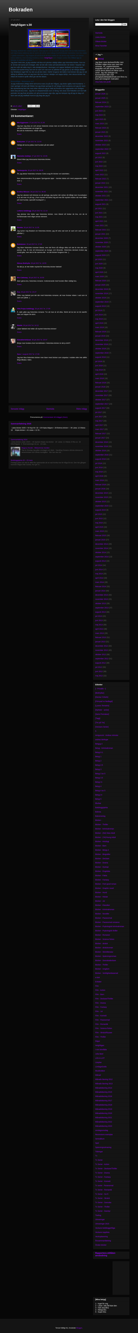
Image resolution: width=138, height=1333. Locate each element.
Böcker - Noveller (102, 914)
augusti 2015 (100, 510)
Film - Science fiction (103, 1028)
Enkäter (98, 982)
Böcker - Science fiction (104, 939)
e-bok (97, 977)
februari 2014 (100, 586)
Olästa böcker (100, 41)
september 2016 (101, 455)
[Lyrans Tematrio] (102, 706)
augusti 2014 (100, 561)
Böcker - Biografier (102, 854)
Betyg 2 (98, 761)
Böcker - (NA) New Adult (105, 833)
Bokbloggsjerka (101, 807)
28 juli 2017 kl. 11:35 (31, 227)
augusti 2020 (100, 255)
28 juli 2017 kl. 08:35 (35, 170)
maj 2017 (99, 421)
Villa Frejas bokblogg (25, 309)
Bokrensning (100, 816)
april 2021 (99, 221)
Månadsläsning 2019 (103, 1109)
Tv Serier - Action (102, 1164)
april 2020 (99, 272)
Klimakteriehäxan (24, 340)
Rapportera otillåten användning (105, 1254)
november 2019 (101, 293)
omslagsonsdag (101, 1130)
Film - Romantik (101, 1024)
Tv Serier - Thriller (102, 1207)
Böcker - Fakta (101, 875)
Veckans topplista (102, 1232)
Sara (19, 354)
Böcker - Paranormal (103, 918)
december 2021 (101, 187)
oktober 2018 (100, 349)
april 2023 (99, 119)
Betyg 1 (98, 756)
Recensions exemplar (104, 1134)
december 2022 (101, 136)
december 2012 (101, 646)
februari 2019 (100, 332)
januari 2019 (100, 336)
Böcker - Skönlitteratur (104, 952)
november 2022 (101, 140)
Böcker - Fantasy (102, 880)
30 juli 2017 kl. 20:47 (39, 340)
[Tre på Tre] (100, 723)
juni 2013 (99, 620)
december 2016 (101, 442)
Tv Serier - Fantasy (103, 1177)
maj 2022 (99, 166)
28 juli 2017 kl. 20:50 (36, 278)
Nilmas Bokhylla (23, 263)
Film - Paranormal (102, 1020)
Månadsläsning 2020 (103, 1113)
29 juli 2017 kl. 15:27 (28, 292)
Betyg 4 (98, 786)
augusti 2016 (100, 459)
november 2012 (101, 650)
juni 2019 (99, 315)
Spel (97, 1143)
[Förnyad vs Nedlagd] (104, 701)
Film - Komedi (100, 1016)
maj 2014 (99, 574)
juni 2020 (99, 264)
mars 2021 (99, 225)
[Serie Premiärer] (102, 714)
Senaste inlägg (17, 409)
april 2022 (99, 170)
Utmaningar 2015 (102, 1224)
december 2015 (101, 493)
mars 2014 (99, 582)
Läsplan (98, 1062)
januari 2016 (100, 489)
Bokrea (98, 812)
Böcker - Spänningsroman (105, 956)
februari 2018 (100, 383)
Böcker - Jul (100, 901)
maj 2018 (99, 370)
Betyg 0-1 (99, 752)
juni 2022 (99, 162)
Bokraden (21, 9)
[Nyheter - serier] (102, 710)
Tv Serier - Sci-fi (101, 1194)
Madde (19, 325)
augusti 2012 (100, 663)
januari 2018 (100, 387)
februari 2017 (100, 434)
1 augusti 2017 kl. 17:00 (30, 354)
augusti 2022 (100, 153)
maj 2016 (99, 472)
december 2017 (101, 391)
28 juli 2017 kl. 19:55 (38, 263)
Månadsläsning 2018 (103, 1105)
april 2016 (99, 476)
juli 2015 (98, 514)
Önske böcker (100, 1245)
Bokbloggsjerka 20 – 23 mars (22, 460)
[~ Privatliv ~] (100, 689)
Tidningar (99, 1152)
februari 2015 (100, 535)
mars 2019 (99, 327)
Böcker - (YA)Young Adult (105, 837)
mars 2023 (99, 124)
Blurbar (98, 803)
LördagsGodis (101, 1067)
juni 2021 (99, 213)
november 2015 (101, 497)
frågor (97, 1041)
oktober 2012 (100, 654)
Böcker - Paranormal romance (107, 922)
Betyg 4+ (99, 795)
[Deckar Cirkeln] (101, 697)
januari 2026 (100, 94)
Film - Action (100, 990)
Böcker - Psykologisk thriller (106, 931)
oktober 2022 (100, 145)
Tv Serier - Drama (102, 1173)
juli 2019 (98, 310)
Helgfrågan (48, 58)
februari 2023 (100, 128)
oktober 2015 (100, 501)
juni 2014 (99, 569)
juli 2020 (98, 259)
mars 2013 (99, 633)
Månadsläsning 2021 (103, 1117)
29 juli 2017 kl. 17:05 (42, 309)
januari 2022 (100, 183)
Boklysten (21, 142)
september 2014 (101, 557)
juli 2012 (98, 667)
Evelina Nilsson (23, 192)
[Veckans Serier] (102, 727)
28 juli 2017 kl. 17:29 (34, 244)
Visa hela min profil (103, 82)
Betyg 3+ (99, 782)
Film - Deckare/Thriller (104, 999)
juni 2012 (99, 671)
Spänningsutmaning (103, 1147)
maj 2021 (99, 217)
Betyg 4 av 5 (100, 791)
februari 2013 (100, 637)
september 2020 (101, 251)
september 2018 (101, 353)
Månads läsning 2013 (104, 1084)
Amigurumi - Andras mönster (106, 735)
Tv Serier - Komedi (102, 1181)
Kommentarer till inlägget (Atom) (55, 417)
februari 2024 (100, 102)
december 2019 (101, 289)
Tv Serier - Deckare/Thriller (106, 1169)
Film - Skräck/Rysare (103, 1033)
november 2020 (101, 242)
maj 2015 (99, 523)
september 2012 (101, 659)
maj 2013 (99, 625)
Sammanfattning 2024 (19, 440)
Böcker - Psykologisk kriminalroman (109, 926)
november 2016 (101, 446)
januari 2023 (100, 132)
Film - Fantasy (101, 1007)
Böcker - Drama (101, 863)
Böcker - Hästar (101, 897)
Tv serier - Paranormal (104, 1185)
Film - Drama (100, 1003)
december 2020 (101, 238)
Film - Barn (99, 994)
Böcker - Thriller (101, 824)
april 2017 (99, 425)
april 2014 (99, 578)
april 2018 (99, 374)
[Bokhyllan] (99, 693)
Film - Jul (99, 1011)
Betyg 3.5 (99, 778)
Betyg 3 (98, 769)
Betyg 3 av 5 (100, 774)
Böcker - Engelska (102, 871)
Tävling (98, 1215)
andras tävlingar (101, 739)
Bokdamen (21, 244)
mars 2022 (99, 175)
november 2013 (101, 599)
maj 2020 (99, 268)
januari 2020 (100, 285)
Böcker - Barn (100, 846)
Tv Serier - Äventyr (102, 1211)
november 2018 (101, 344)
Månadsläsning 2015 (103, 1092)
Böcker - (98, 820)
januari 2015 (100, 540)
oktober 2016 (100, 450)
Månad (98, 1075)
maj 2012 (99, 676)
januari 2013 (100, 642)
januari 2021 (100, 234)
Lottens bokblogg (24, 211)
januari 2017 (100, 438)
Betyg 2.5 (99, 765)
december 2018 (101, 340)
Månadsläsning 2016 (103, 1096)
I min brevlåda (101, 1050)
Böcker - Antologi (102, 841)
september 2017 (101, 404)
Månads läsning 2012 (104, 1079)
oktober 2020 (100, 247)
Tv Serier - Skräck (102, 1198)
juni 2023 (99, 111)
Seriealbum (99, 1139)
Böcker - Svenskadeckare (105, 960)
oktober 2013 (100, 603)
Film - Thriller (100, 1037)
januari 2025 (100, 98)
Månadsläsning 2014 (103, 1088)
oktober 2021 (100, 196)
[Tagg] (97, 718)
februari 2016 (100, 485)
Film (97, 986)
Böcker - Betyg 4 (102, 850)
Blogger (79, 1328)
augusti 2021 (100, 204)
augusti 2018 (100, 357)
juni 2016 (99, 467)
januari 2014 (100, 591)
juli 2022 (98, 157)
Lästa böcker (100, 37)
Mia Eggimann (22, 123)
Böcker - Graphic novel (104, 888)
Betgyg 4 (98, 744)
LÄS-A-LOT (100, 1058)
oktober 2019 (100, 298)
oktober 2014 (100, 552)
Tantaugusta (22, 170)
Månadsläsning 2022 (103, 1122)
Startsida (50, 409)
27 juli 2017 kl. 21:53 (33, 142)
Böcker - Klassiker (102, 905)
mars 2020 (99, 276)
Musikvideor (100, 1071)
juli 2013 (98, 616)
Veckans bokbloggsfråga (105, 1228)
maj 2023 (99, 115)
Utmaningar (100, 1219)
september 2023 (101, 107)
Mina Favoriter (101, 46)
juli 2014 (98, 565)
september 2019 (101, 302)
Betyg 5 (98, 799)
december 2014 (101, 544)
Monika (20, 227)
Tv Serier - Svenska (103, 1202)
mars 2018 (99, 378)
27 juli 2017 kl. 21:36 (37, 123)
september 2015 (101, 506)
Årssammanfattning (103, 1241)
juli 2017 (98, 412)
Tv (96, 1156)
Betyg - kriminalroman (104, 748)
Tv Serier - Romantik (103, 1190)
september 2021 (101, 200)
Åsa (18, 292)
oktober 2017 (100, 400)
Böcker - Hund (101, 892)
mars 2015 (99, 531)
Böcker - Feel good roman (105, 884)
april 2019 (99, 323)
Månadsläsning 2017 (103, 1101)
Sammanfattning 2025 (21, 424)
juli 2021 (98, 208)
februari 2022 (100, 179)
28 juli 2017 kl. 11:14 (39, 211)
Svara (19, 134)
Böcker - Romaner (102, 935)
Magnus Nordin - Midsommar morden (35, 448)
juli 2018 (98, 361)
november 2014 (101, 548)
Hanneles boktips (24, 156)
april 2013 (99, 629)
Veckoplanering (101, 1236)
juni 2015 (99, 518)
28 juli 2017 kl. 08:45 (38, 192)
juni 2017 (99, 417)
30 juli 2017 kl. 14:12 (31, 325)
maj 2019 (99, 319)
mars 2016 (99, 480)
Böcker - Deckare (102, 859)
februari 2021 (100, 230)
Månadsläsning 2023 (103, 1126)
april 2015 (99, 527)
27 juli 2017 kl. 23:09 (39, 156)
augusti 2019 (100, 306)
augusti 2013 (100, 612)
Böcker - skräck (101, 943)
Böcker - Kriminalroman (104, 909)
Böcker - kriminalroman (104, 829)
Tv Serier (99, 1160)
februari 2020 (100, 281)
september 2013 (101, 608)
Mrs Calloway (22, 278)
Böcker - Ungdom (102, 969)
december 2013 (101, 595)
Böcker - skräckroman (104, 948)
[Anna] (101, 59)
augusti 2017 (100, 408)
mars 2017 (99, 429)
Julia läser (99, 1054)
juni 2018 (99, 366)
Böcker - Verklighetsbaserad (106, 973)
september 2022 (101, 149)
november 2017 (101, 395)
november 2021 (101, 191)
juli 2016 (98, 463)
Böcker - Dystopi (102, 867)
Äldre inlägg (81, 409)
